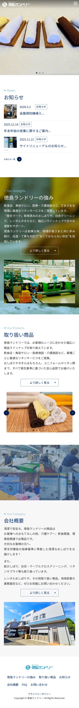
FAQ (24, 684)
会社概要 (12, 684)
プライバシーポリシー (39, 693)
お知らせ (64, 677)
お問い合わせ (39, 684)
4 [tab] (43, 430)
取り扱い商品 (47, 677)
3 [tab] (43, 73)
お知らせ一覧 (9, 159)
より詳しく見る (39, 250)
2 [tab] (39, 73)
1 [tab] (36, 73)
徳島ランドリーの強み (21, 677)
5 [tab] (46, 430)
